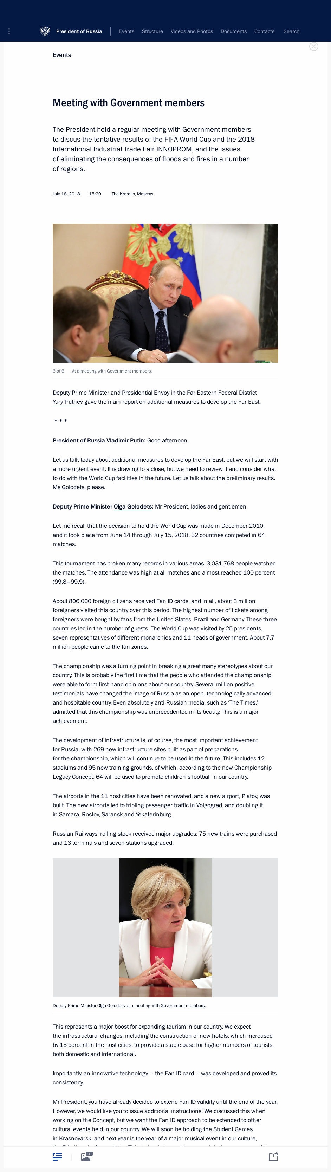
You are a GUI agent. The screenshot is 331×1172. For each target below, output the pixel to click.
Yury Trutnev (68, 402)
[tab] (57, 1157)
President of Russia (79, 10)
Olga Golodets (133, 507)
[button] (11, 10)
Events (62, 55)
